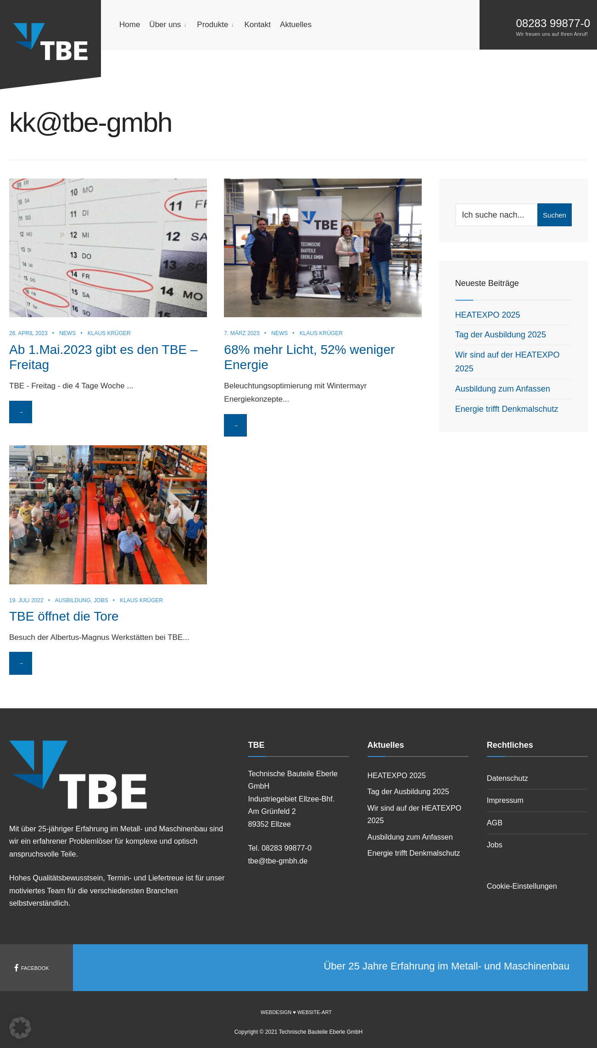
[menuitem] (168, 24)
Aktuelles (296, 24)
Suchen (554, 215)
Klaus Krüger (109, 332)
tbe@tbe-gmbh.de (277, 861)
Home (129, 24)
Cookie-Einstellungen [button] (522, 886)
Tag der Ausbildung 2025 (500, 334)
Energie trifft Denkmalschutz (506, 409)
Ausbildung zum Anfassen (502, 388)
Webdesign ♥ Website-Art (296, 1012)
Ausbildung (73, 599)
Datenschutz (507, 778)
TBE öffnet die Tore (64, 615)
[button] (20, 1028)
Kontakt (257, 24)
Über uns (165, 24)
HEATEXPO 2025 (487, 314)
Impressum (505, 800)
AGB (494, 822)
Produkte (212, 24)
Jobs (101, 599)
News (67, 332)
